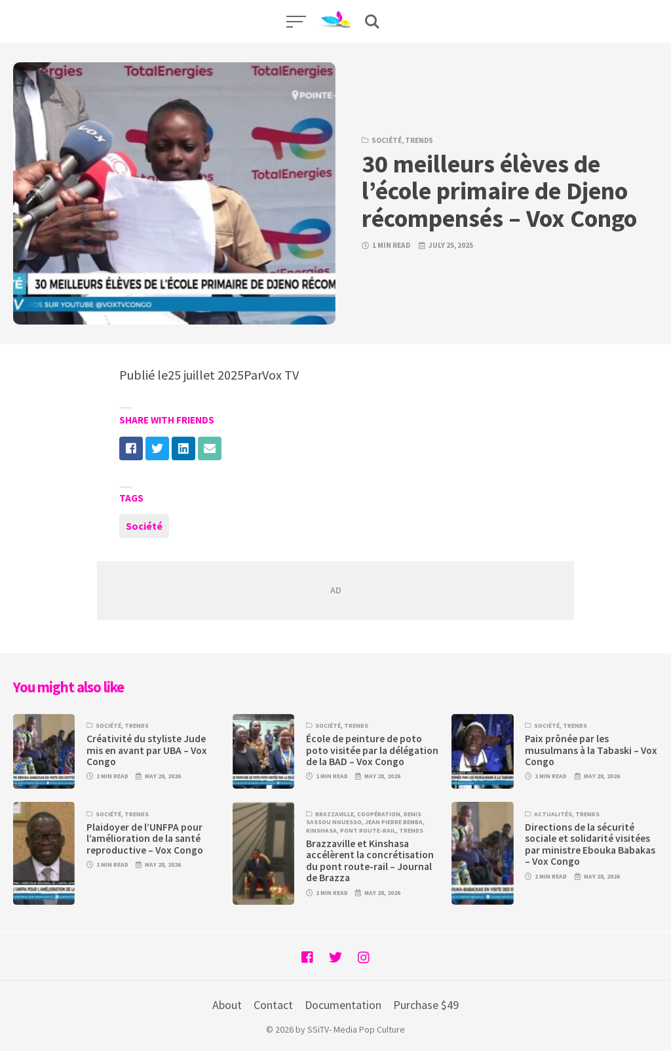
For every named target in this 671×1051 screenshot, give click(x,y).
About (227, 1004)
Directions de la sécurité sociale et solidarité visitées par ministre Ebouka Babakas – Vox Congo (590, 844)
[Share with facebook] (131, 448)
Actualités (553, 814)
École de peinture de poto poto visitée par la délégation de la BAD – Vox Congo (372, 750)
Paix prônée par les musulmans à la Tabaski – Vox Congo (591, 750)
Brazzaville (334, 814)
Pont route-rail (368, 831)
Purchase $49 (426, 1004)
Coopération (378, 814)
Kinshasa (321, 831)
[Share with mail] (209, 448)
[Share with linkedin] (183, 448)
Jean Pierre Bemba (394, 822)
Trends (419, 140)
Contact (273, 1004)
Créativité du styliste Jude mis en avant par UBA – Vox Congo (146, 750)
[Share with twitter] (157, 448)
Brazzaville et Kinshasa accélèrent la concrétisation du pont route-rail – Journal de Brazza (370, 860)
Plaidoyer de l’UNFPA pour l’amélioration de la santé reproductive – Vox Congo (144, 838)
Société (387, 140)
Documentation (343, 1004)
